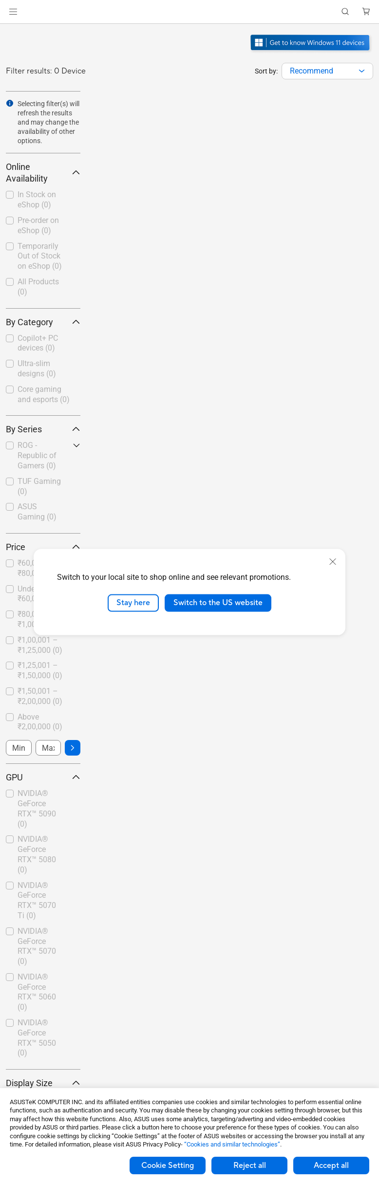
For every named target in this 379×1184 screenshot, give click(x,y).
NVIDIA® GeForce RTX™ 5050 (37, 1037)
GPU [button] (43, 777)
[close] (333, 562)
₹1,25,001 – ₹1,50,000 (40, 670)
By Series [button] (43, 429)
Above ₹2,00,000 (40, 722)
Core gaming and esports (44, 394)
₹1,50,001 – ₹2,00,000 (40, 696)
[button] (13, 11)
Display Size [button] (43, 1083)
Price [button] (43, 547)
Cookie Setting (167, 1165)
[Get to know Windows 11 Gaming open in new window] (311, 51)
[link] (189, 12)
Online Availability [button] (43, 173)
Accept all (331, 1165)
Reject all (249, 1165)
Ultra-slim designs (37, 368)
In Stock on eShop (37, 199)
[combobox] (327, 71)
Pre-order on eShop (38, 225)
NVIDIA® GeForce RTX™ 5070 (37, 946)
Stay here (133, 603)
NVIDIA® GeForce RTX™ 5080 (37, 854)
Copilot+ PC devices (38, 343)
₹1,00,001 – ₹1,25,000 (40, 645)
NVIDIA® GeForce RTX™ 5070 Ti (37, 900)
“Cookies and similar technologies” (232, 1144)
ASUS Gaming (37, 511)
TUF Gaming (39, 486)
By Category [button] (43, 322)
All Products (38, 286)
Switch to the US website (218, 603)
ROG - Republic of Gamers (37, 455)
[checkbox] (43, 344)
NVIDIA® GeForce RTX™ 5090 (37, 808)
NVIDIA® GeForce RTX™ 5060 (37, 992)
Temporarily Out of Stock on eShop (40, 256)
